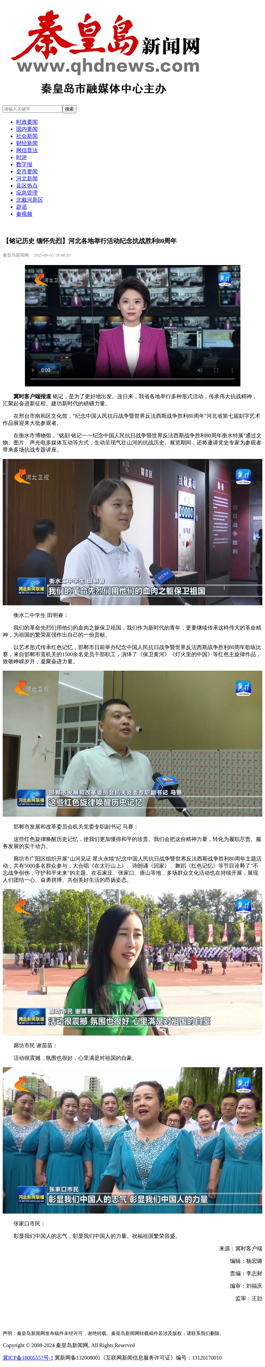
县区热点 (27, 185)
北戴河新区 (29, 200)
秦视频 (24, 214)
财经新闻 (27, 143)
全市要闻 (27, 171)
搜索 (69, 109)
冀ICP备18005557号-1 (28, 1358)
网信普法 (27, 150)
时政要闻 (27, 122)
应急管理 (27, 193)
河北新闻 (27, 178)
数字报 (24, 164)
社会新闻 (27, 136)
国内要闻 (27, 129)
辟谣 (21, 207)
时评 (21, 157)
